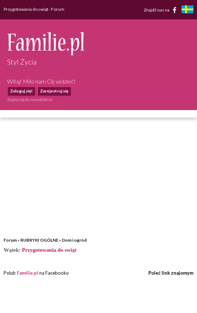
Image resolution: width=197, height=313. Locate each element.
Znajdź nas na (161, 10)
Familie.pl (27, 273)
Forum (10, 240)
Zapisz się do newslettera (29, 99)
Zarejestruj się (54, 91)
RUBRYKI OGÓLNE (39, 240)
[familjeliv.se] (187, 10)
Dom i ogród (74, 240)
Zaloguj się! (21, 91)
